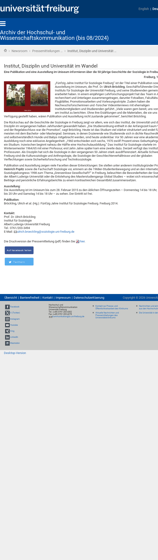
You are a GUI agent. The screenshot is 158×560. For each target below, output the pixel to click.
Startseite (5, 50)
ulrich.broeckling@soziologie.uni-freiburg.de (45, 231)
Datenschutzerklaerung (89, 297)
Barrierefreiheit (29, 297)
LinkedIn (14, 337)
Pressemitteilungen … (47, 51)
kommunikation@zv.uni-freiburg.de (68, 316)
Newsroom (19, 51)
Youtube (14, 325)
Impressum (63, 297)
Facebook (14, 307)
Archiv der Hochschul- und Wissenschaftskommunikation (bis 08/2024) (54, 35)
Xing (12, 331)
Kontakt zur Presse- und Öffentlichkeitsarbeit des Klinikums (111, 307)
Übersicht (10, 297)
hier (82, 241)
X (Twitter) (15, 313)
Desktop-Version (15, 353)
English (144, 9)
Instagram (15, 319)
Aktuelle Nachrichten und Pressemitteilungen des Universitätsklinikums (107, 315)
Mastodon (15, 343)
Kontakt (47, 297)
